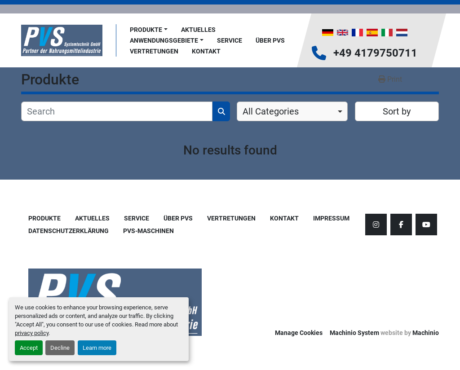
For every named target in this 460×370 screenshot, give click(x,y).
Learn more (97, 347)
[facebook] (401, 224)
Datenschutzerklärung (68, 230)
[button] (149, 30)
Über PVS (270, 40)
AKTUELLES (198, 29)
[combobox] (292, 111)
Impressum (331, 218)
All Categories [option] (271, 111)
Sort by (397, 111)
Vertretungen (154, 51)
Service (229, 40)
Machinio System (354, 332)
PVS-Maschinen (148, 230)
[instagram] (376, 224)
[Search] (116, 111)
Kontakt (206, 51)
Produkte (146, 29)
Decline (60, 347)
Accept (29, 347)
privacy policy (32, 333)
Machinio (425, 332)
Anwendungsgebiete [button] (164, 40)
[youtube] (426, 224)
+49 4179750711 (375, 53)
